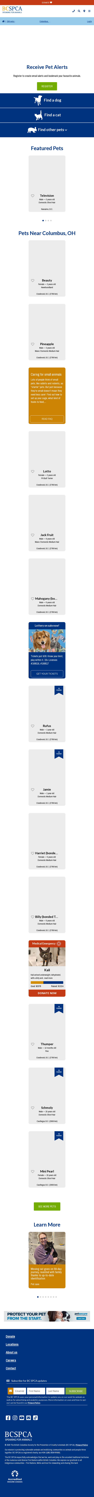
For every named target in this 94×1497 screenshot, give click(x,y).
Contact (11, 1368)
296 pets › (11, 21)
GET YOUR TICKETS (47, 673)
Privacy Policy (34, 1403)
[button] (73, 11)
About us (11, 1352)
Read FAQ (47, 418)
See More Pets (47, 1206)
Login (89, 21)
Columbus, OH (45, 21)
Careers (11, 1360)
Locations (12, 1344)
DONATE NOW (47, 993)
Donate (10, 1336)
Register (47, 86)
